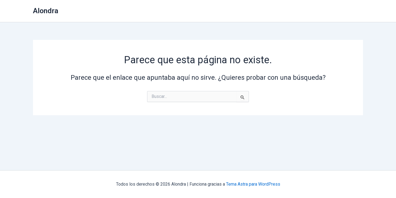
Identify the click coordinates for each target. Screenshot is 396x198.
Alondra (45, 11)
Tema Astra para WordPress (253, 184)
